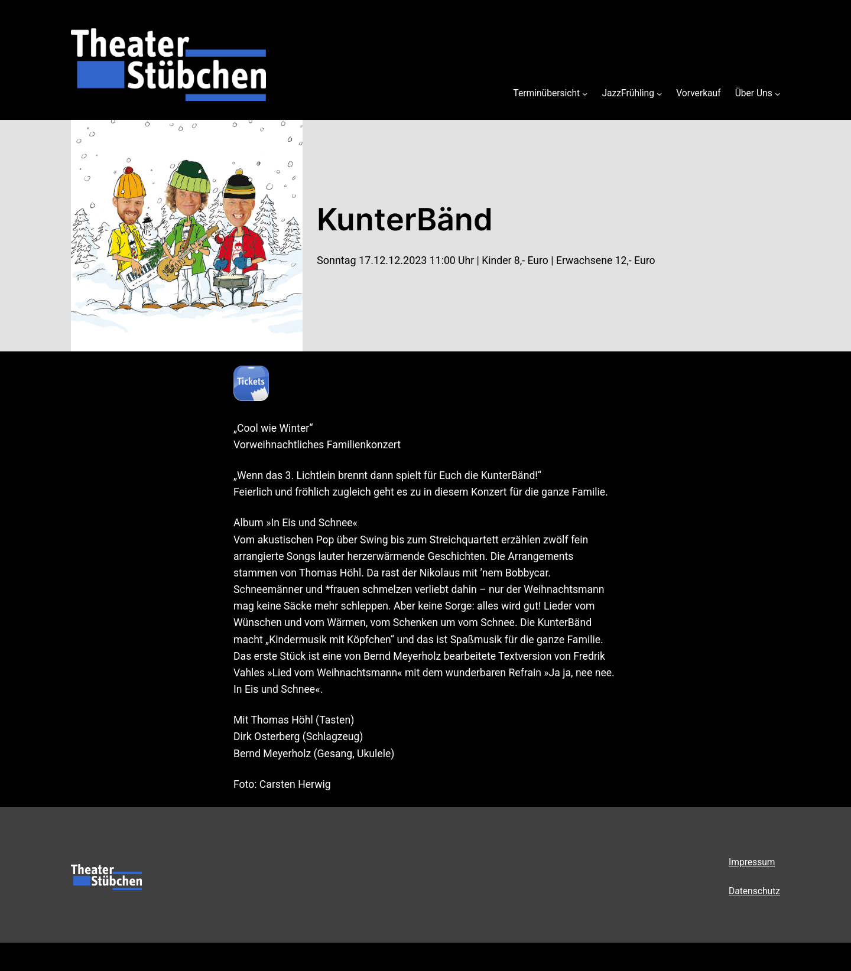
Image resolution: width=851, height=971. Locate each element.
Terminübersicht (546, 93)
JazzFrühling (628, 93)
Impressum (752, 862)
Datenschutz (754, 891)
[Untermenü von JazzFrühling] (659, 93)
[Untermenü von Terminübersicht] (584, 93)
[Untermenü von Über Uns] (777, 93)
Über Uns (753, 93)
